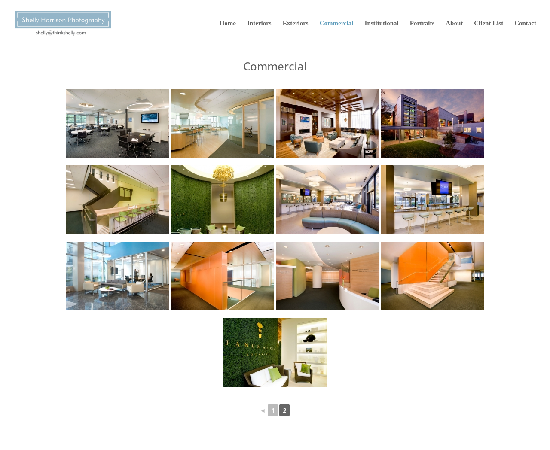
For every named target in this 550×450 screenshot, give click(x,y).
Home (228, 23)
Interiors (259, 23)
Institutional (382, 23)
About (454, 23)
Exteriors (296, 23)
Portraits (422, 23)
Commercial (337, 23)
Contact (525, 23)
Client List (488, 23)
